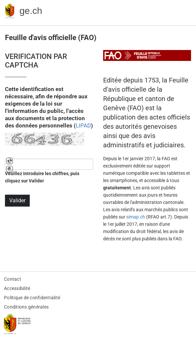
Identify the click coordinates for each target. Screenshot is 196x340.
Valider (17, 200)
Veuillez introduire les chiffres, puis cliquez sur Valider (42, 177)
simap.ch (135, 216)
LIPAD (83, 125)
